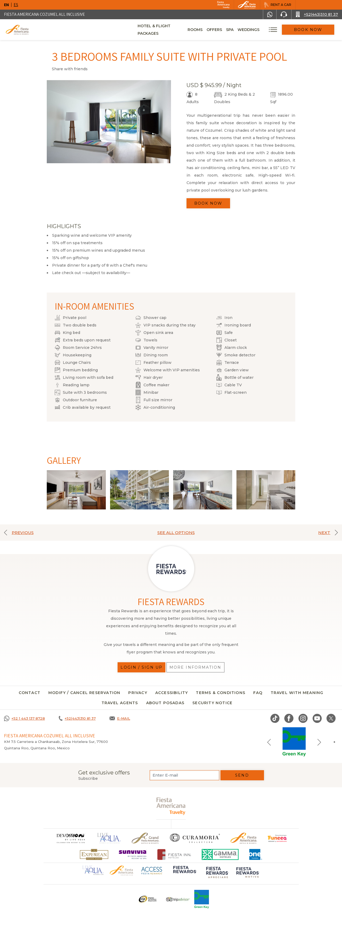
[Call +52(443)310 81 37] (317, 14)
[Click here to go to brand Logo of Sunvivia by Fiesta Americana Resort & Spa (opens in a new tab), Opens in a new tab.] (133, 854)
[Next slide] (319, 742)
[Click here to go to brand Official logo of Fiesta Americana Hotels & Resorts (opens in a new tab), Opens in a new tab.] (121, 870)
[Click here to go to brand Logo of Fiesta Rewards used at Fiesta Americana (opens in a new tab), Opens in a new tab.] (184, 873)
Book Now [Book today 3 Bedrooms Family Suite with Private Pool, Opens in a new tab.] (208, 203)
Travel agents (120, 702)
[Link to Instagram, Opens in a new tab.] (303, 718)
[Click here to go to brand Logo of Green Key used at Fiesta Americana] (201, 899)
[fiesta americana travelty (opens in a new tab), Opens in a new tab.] (171, 806)
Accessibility (171, 692)
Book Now (312, 29)
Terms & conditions (220, 692)
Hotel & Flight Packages (165, 31)
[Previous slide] (269, 742)
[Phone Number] (284, 14)
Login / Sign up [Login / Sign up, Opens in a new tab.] (141, 667)
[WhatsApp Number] (270, 14)
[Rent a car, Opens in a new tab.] (277, 5)
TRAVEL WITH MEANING (297, 692)
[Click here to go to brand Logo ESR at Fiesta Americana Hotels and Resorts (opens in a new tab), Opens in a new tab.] (147, 899)
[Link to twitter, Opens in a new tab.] (331, 718)
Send (242, 775)
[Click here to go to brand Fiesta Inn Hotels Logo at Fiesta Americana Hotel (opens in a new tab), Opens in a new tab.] (174, 854)
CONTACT (29, 692)
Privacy (137, 692)
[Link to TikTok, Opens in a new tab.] (274, 718)
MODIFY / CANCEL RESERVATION (84, 692)
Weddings (257, 29)
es (16, 4)
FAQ (258, 692)
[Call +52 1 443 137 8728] (24, 718)
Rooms (203, 29)
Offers (223, 29)
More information (195, 667)
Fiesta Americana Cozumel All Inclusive (44, 14)
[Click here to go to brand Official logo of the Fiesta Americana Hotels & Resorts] (244, 838)
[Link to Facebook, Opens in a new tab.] (289, 718)
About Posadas (165, 702)
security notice (212, 702)
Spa (238, 29)
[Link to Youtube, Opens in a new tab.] (317, 718)
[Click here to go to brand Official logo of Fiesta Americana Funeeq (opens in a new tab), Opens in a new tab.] (277, 838)
